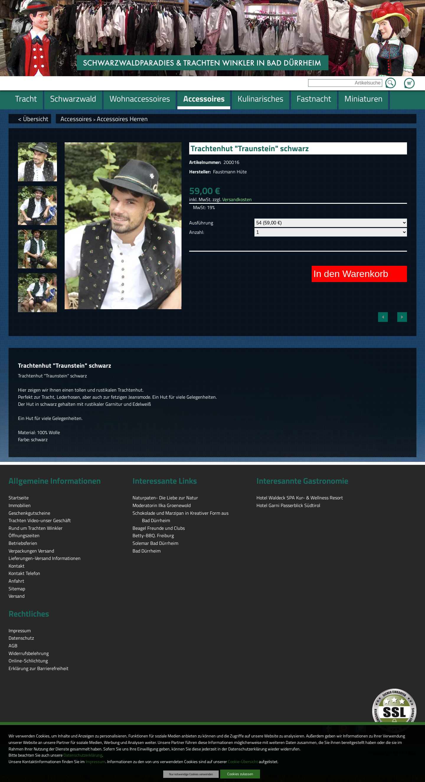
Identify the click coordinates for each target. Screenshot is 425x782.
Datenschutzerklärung (82, 755)
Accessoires (76, 118)
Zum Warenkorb (409, 79)
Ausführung (201, 222)
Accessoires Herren (122, 118)
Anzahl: (196, 232)
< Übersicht (33, 118)
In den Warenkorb (350, 273)
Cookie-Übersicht (243, 761)
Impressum (95, 761)
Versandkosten (237, 199)
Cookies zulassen (240, 774)
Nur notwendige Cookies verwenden (191, 774)
